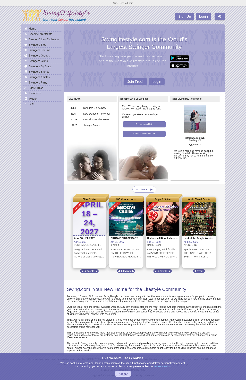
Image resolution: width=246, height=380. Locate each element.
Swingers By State (40, 66)
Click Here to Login (123, 3)
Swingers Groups (39, 55)
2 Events (126, 271)
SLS (31, 104)
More (144, 189)
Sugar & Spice (163, 199)
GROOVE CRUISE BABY (124, 238)
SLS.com (93, 296)
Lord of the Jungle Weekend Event (203, 238)
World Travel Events (199, 199)
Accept (123, 373)
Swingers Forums (39, 50)
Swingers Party (38, 82)
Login (203, 16)
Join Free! (135, 81)
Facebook (35, 93)
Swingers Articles (39, 77)
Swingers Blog (37, 44)
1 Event (199, 271)
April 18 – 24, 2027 (84, 238)
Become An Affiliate (144, 124)
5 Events (89, 271)
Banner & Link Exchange (144, 134)
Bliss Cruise (89, 199)
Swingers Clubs (38, 60)
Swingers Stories (39, 71)
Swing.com (78, 289)
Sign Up (184, 16)
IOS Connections (126, 199)
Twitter (33, 98)
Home (32, 28)
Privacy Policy (162, 366)
